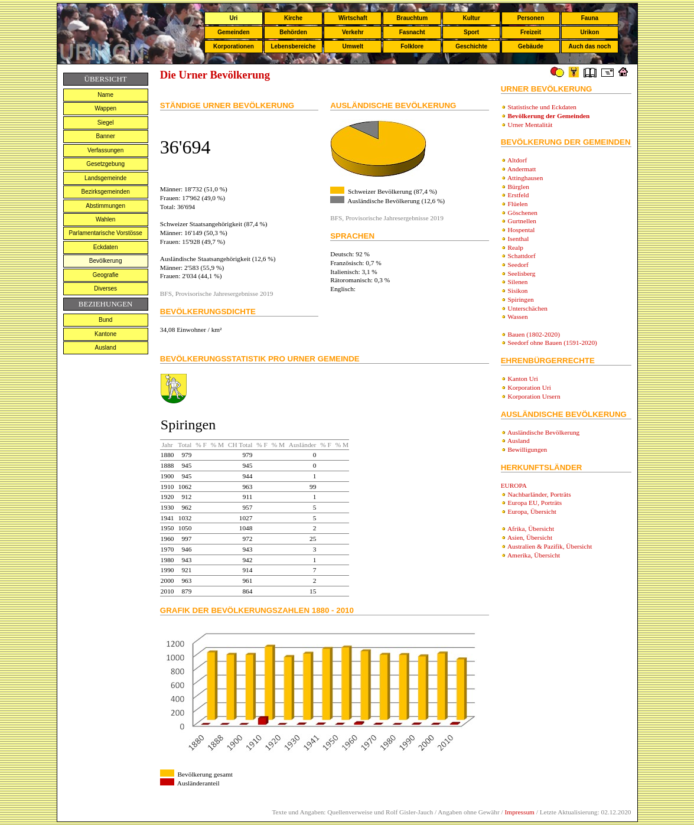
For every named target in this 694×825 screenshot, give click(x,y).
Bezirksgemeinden (106, 191)
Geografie (106, 275)
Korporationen (233, 46)
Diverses (105, 288)
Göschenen (522, 212)
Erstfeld (518, 194)
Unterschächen (528, 308)
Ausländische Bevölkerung (543, 432)
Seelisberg (522, 273)
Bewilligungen (528, 449)
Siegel (105, 122)
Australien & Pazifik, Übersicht (549, 546)
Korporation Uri (529, 387)
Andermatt (521, 168)
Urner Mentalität (530, 124)
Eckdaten (105, 247)
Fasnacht (412, 32)
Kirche (293, 18)
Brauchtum (412, 18)
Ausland (105, 347)
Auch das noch (590, 46)
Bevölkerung (105, 260)
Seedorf (518, 264)
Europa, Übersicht (532, 511)
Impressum (520, 812)
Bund (105, 320)
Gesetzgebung (105, 164)
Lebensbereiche (293, 46)
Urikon (590, 32)
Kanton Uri (523, 378)
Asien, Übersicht (529, 537)
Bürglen (518, 186)
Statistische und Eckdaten (542, 106)
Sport (471, 32)
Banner (105, 136)
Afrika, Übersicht (530, 528)
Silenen (518, 281)
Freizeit (530, 32)
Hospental (521, 229)
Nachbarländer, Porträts (539, 494)
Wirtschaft (352, 18)
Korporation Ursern (534, 396)
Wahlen (106, 219)
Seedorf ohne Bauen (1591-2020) (552, 342)
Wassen (517, 316)
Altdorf (517, 160)
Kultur (471, 18)
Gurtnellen (522, 220)
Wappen (105, 108)
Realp (515, 247)
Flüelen (518, 203)
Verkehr (353, 32)
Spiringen (521, 299)
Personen (531, 18)
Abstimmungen (105, 206)
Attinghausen (525, 177)
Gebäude (530, 46)
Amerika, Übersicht (533, 555)
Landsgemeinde (105, 178)
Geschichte (471, 46)
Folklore (411, 46)
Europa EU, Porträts (535, 502)
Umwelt (353, 46)
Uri (233, 18)
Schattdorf (522, 255)
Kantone (105, 334)
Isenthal (518, 238)
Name (105, 95)
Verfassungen (105, 150)
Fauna (589, 18)
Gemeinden (233, 32)
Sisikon (518, 290)
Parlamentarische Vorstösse (105, 233)
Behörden (293, 32)
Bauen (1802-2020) (534, 334)
